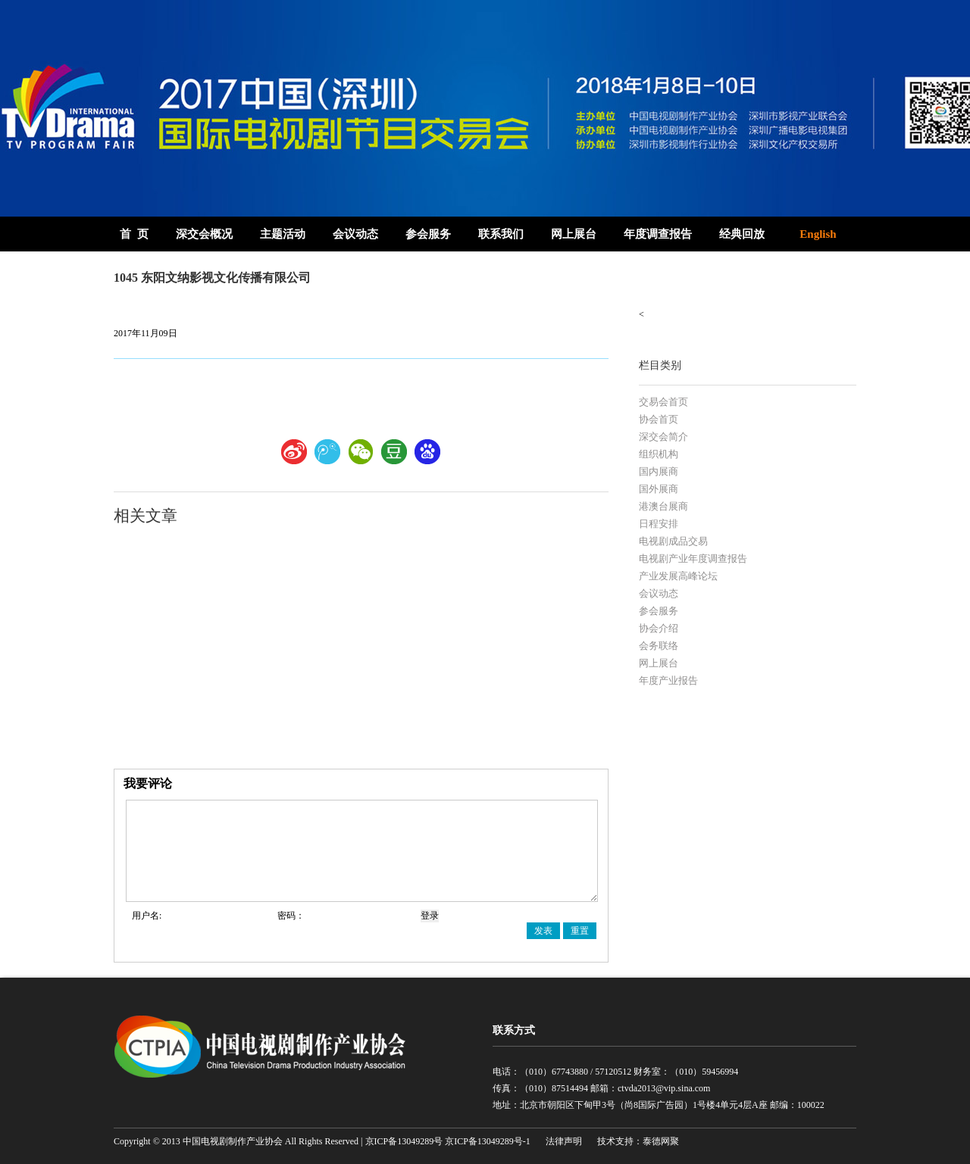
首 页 (134, 234)
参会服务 (428, 234)
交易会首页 (663, 401)
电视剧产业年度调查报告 (693, 558)
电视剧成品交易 (673, 541)
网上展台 (573, 234)
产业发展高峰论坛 (678, 576)
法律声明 (564, 1141)
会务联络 (658, 645)
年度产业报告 (668, 680)
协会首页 (658, 419)
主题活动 (282, 234)
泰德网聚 (661, 1141)
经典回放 (742, 234)
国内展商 (658, 471)
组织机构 (658, 454)
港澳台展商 (663, 506)
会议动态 (355, 234)
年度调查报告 (658, 234)
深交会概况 (204, 234)
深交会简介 (663, 436)
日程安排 (658, 523)
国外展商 (658, 489)
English (817, 234)
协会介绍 (658, 628)
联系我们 (501, 234)
